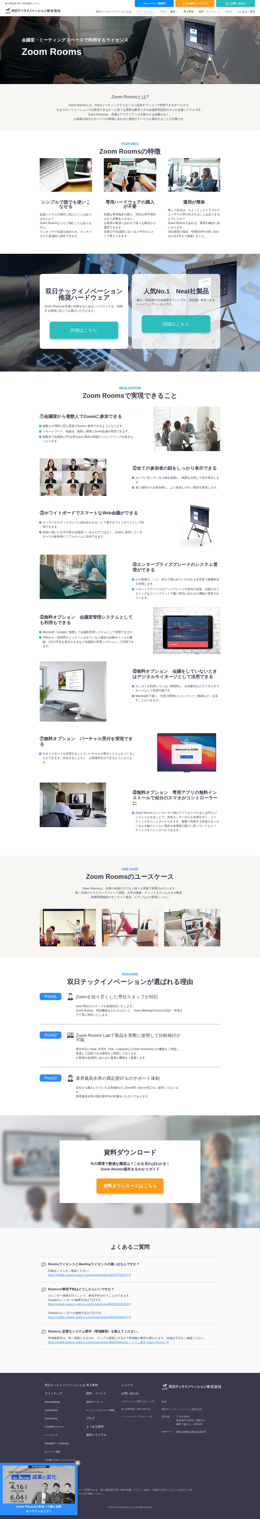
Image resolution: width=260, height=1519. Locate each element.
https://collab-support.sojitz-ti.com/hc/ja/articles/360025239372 (88, 1317)
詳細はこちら (84, 330)
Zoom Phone (51, 1418)
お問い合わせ (238, 3)
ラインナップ (144, 11)
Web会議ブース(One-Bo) (57, 1443)
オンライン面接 (52, 1451)
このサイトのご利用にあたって (136, 1401)
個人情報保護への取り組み (134, 1409)
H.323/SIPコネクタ (54, 1427)
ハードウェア (51, 1435)
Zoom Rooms (51, 1410)
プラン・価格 (167, 11)
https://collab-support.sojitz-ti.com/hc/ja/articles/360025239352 (88, 1304)
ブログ (228, 11)
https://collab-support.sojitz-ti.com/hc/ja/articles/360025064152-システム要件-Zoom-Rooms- (107, 1342)
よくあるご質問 (246, 11)
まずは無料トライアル (195, 3)
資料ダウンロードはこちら (130, 1185)
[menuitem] (113, 13)
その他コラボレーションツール (60, 1460)
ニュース (127, 1385)
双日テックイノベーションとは (113, 11)
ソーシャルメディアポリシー (135, 1416)
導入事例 (188, 11)
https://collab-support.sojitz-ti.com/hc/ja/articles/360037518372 (88, 1275)
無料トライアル (96, 1434)
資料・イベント (96, 1393)
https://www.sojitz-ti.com (189, 1431)
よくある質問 (94, 1426)
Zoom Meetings (52, 1402)
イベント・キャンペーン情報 (100, 1410)
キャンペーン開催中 (154, 3)
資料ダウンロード (94, 1402)
